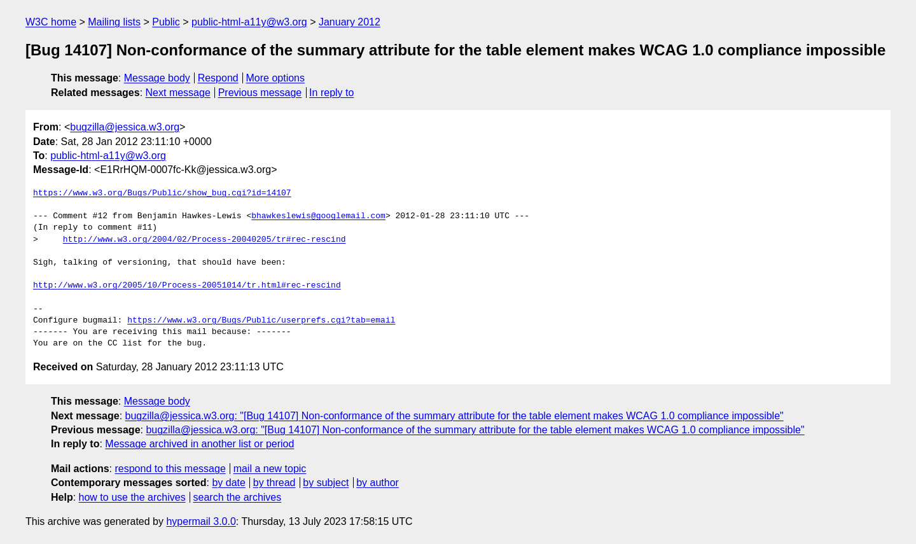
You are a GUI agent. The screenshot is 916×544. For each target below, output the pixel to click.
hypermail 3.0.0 (200, 521)
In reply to (331, 92)
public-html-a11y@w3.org (249, 22)
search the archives (237, 497)
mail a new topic (270, 468)
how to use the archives (132, 497)
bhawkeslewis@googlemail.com (318, 216)
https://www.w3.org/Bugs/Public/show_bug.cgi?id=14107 (162, 193)
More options (275, 78)
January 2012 (349, 22)
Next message (178, 92)
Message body (157, 78)
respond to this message (169, 468)
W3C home (50, 22)
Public (166, 22)
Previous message (260, 92)
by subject (326, 482)
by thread (274, 482)
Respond (218, 78)
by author (377, 482)
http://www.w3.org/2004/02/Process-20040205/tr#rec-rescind (204, 240)
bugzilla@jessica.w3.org (124, 127)
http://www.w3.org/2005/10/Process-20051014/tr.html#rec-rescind (187, 285)
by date (228, 482)
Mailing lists (114, 22)
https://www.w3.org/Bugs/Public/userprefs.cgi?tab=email (261, 320)
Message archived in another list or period (199, 443)
